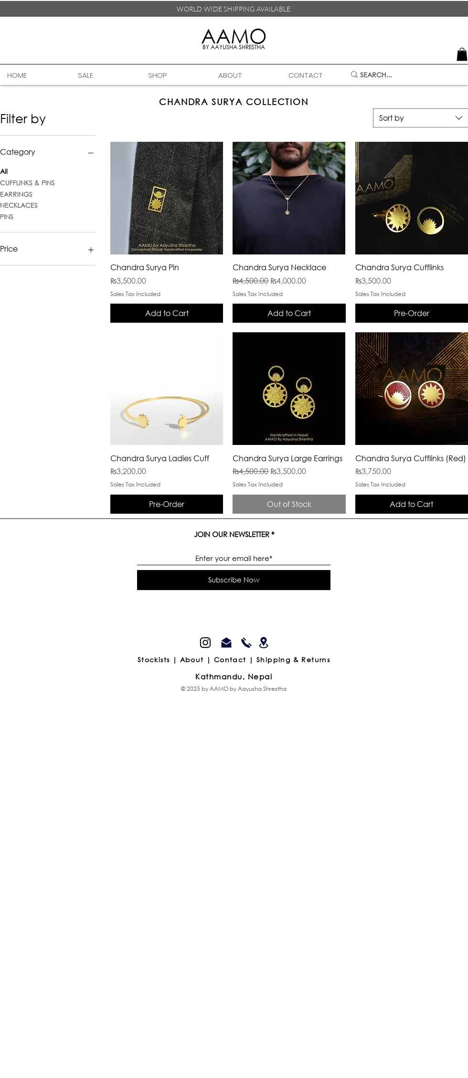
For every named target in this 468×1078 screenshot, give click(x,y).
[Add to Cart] (166, 313)
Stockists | (159, 659)
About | (197, 659)
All (4, 171)
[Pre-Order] (411, 313)
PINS (6, 216)
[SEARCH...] (404, 74)
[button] (176, 75)
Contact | (235, 659)
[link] (462, 54)
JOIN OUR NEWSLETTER (231, 534)
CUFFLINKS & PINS (27, 182)
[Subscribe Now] (233, 580)
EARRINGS (16, 194)
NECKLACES (19, 205)
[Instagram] (205, 642)
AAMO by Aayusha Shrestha (248, 689)
